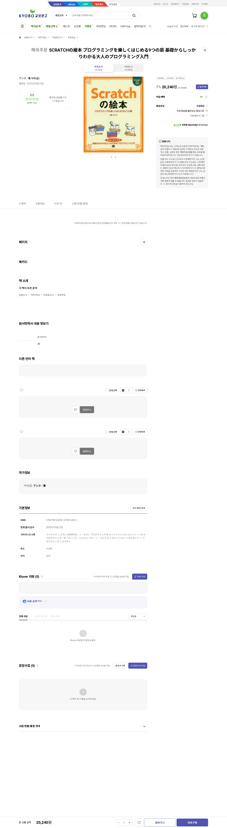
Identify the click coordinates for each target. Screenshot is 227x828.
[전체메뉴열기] (22, 26)
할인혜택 (184, 26)
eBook (71, 4)
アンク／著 (25, 78)
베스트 (66, 26)
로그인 (165, 4)
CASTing (125, 26)
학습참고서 (57, 37)
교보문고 (57, 4)
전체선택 (113, 390)
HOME (20, 37)
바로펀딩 (101, 26)
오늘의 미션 (172, 26)
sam (85, 4)
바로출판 (113, 4)
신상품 (77, 26)
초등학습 (71, 37)
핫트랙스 (99, 4)
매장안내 (195, 4)
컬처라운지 (140, 26)
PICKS (113, 26)
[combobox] (60, 15)
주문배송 (185, 4)
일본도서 (28, 37)
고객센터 (204, 4)
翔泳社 (22, 83)
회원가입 (156, 4)
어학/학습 (42, 37)
